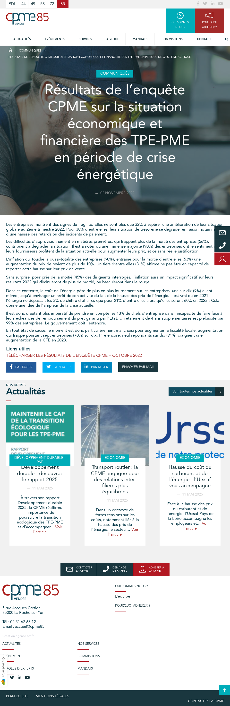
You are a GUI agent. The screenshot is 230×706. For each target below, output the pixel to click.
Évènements (55, 39)
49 (33, 4)
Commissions (172, 39)
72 (52, 4)
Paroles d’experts (18, 668)
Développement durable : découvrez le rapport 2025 (40, 473)
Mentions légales (52, 696)
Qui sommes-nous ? (131, 586)
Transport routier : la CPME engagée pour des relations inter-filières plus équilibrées (115, 480)
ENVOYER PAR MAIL (138, 367)
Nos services (88, 643)
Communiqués (30, 50)
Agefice (112, 39)
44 (23, 4)
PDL (12, 4)
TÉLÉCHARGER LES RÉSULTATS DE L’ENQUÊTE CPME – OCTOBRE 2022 (74, 356)
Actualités (22, 39)
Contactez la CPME (206, 701)
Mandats (140, 39)
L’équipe (122, 597)
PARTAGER (21, 367)
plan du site (17, 696)
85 (62, 4)
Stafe (30, 636)
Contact (204, 39)
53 (42, 4)
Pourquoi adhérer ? (132, 605)
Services (85, 39)
